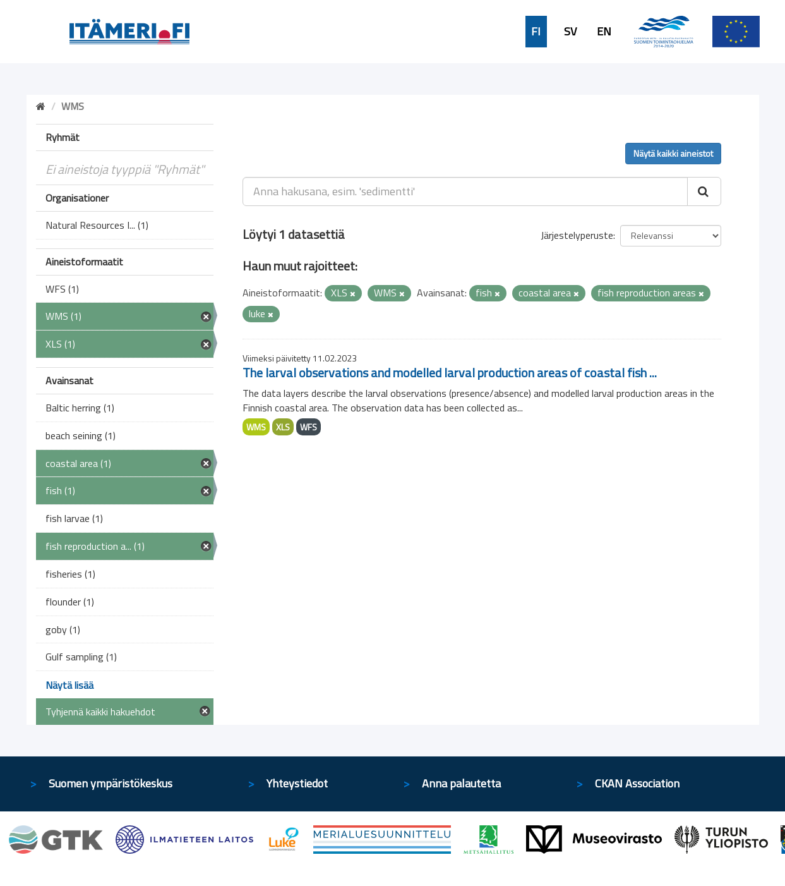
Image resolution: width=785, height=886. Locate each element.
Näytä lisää (69, 685)
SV (570, 31)
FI (536, 31)
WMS (256, 427)
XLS (283, 427)
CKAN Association (637, 783)
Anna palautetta (461, 783)
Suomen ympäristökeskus (110, 783)
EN (604, 31)
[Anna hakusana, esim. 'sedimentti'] (465, 191)
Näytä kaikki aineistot (673, 153)
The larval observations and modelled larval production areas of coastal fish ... (450, 372)
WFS (308, 427)
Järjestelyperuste (577, 235)
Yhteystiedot (297, 783)
